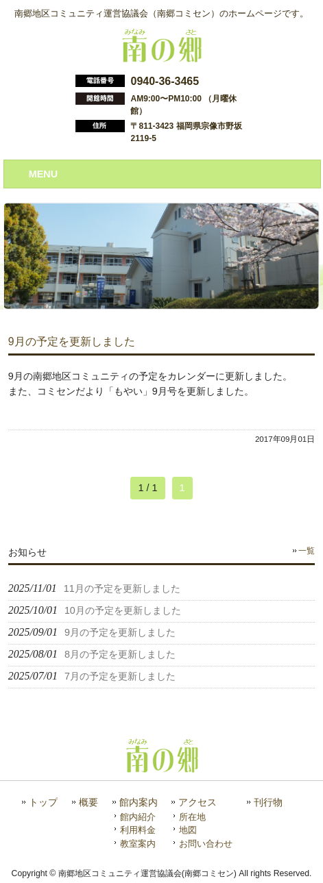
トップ (43, 802)
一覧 (306, 551)
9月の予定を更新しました (71, 341)
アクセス (197, 802)
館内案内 (138, 802)
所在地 (192, 817)
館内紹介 (138, 817)
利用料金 (138, 830)
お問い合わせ (205, 843)
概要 (88, 802)
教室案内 (138, 843)
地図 (188, 830)
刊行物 (268, 802)
